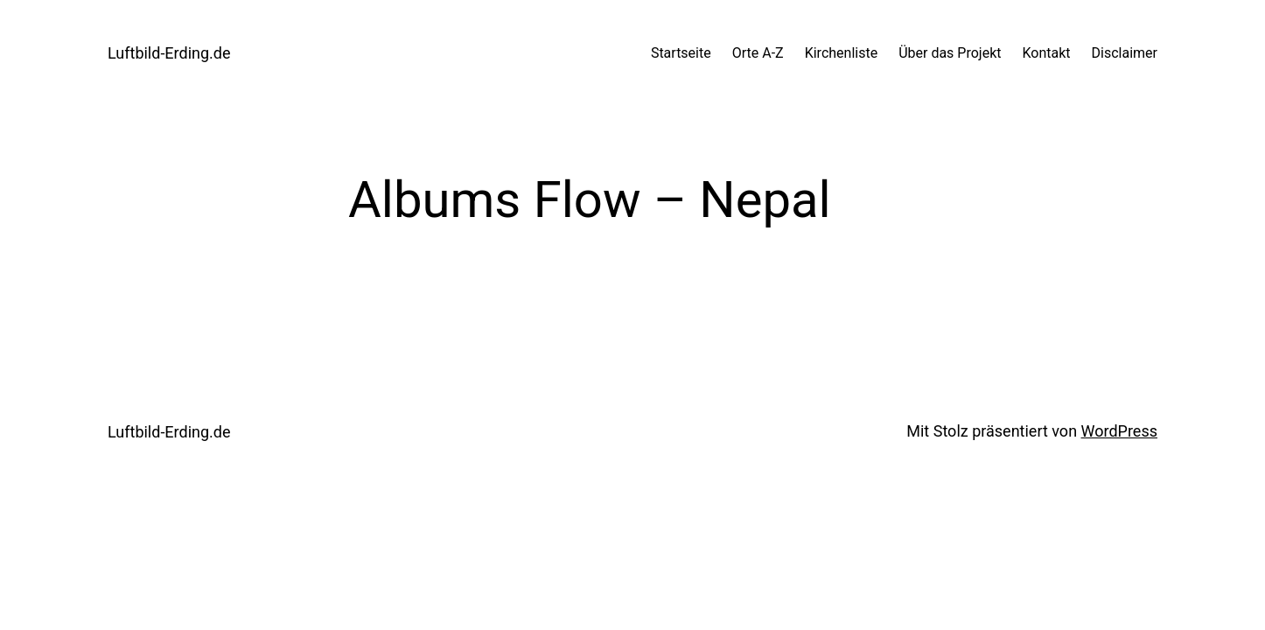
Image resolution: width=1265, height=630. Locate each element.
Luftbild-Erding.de (169, 53)
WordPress (1119, 431)
